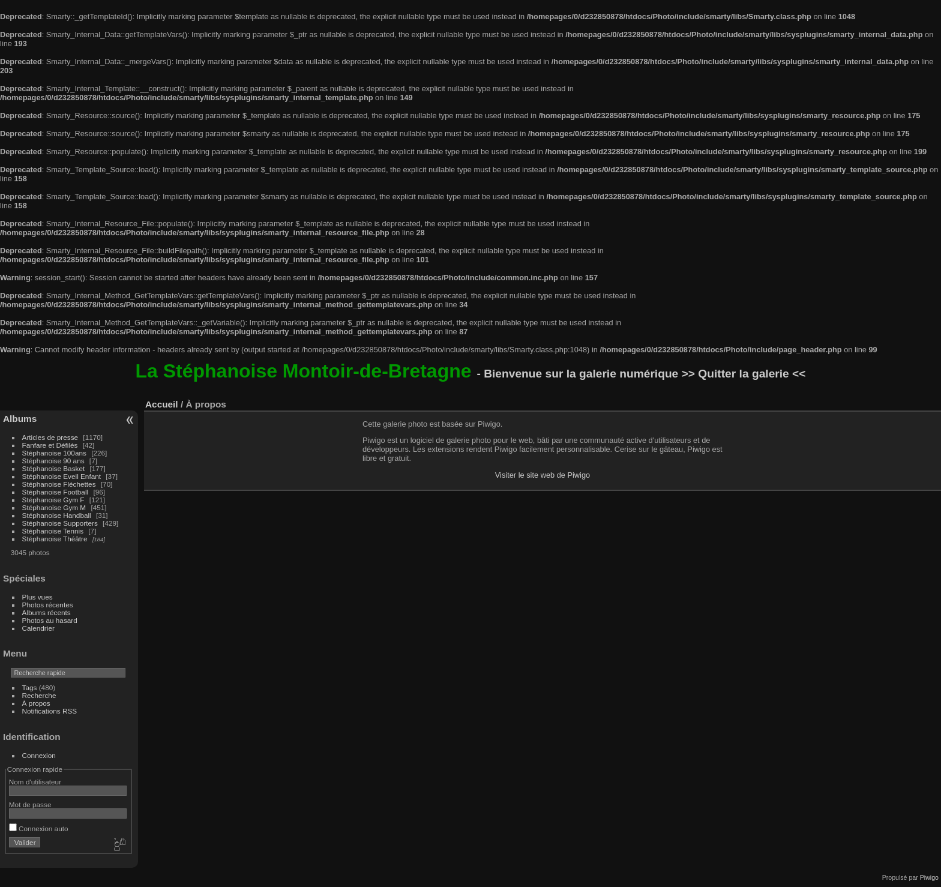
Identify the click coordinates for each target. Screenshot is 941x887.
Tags (29, 687)
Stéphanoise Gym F (53, 500)
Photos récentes (47, 605)
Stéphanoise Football (55, 492)
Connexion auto (38, 828)
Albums (20, 418)
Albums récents (46, 612)
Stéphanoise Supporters (60, 523)
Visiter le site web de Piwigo (542, 475)
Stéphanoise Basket (53, 468)
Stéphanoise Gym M (54, 507)
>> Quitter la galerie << (744, 373)
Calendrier (38, 628)
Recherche (39, 695)
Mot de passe (30, 804)
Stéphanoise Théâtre (55, 539)
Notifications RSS (49, 711)
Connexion (39, 755)
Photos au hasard (49, 620)
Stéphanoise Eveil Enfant (61, 476)
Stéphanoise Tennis (52, 531)
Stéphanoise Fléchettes (59, 484)
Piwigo (929, 877)
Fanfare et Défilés (50, 445)
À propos (36, 703)
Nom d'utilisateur (35, 782)
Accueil (161, 404)
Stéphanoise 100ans (54, 453)
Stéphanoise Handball (56, 515)
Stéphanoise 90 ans (53, 461)
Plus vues (37, 597)
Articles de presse (50, 437)
